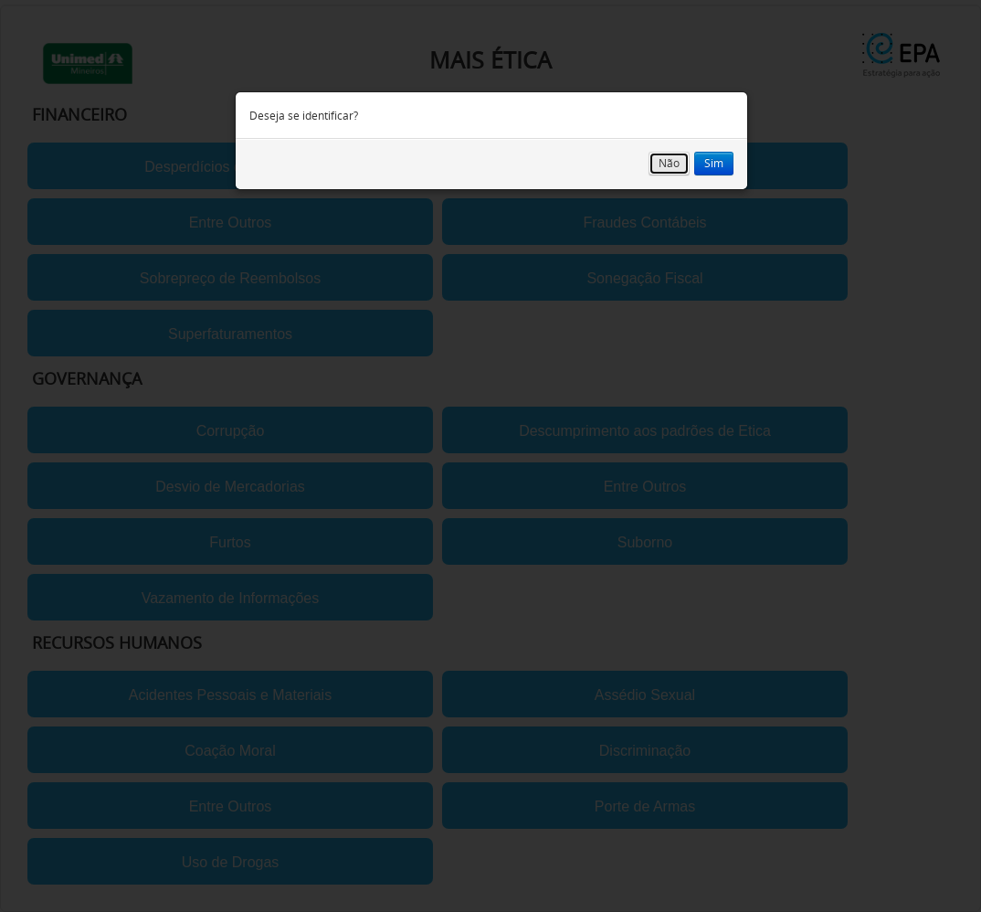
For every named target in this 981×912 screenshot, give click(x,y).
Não (669, 163)
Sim (713, 163)
